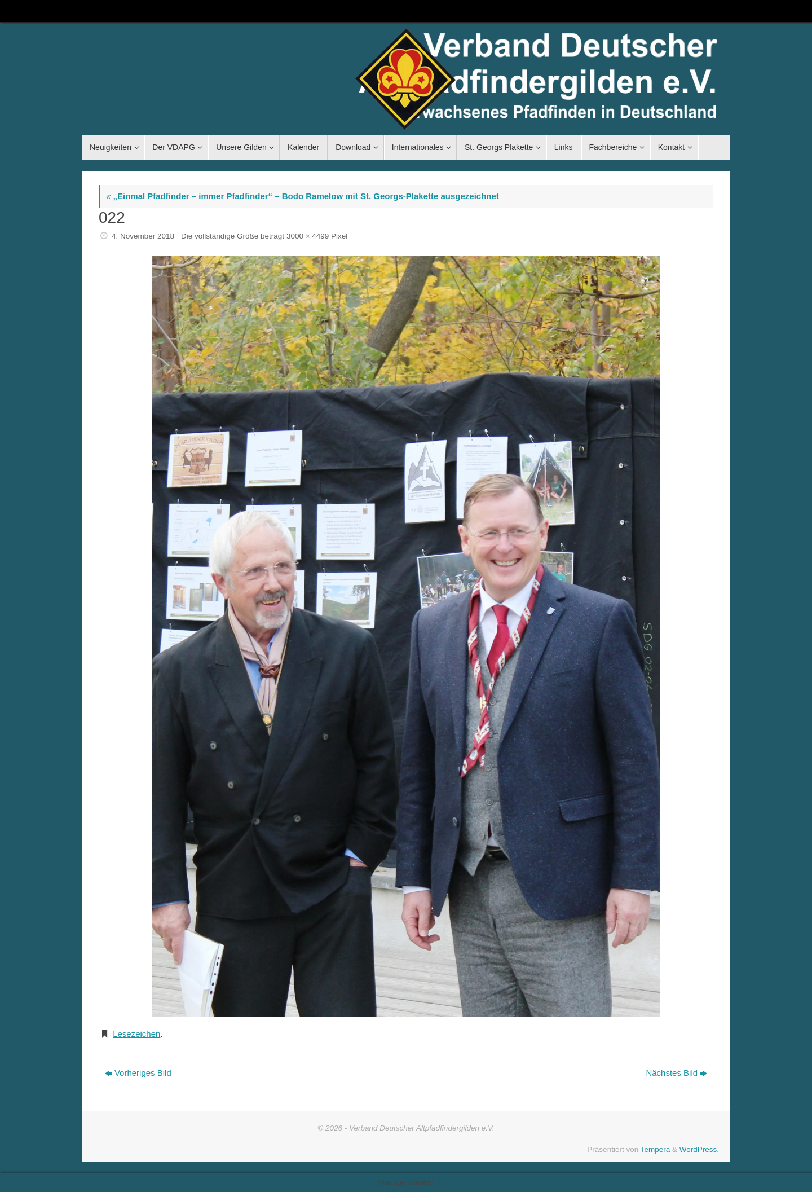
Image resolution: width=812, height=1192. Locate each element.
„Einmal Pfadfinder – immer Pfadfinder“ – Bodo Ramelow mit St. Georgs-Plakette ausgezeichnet (302, 196)
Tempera (655, 1149)
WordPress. (699, 1149)
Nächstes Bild (676, 1072)
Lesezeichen (136, 1034)
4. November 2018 (143, 236)
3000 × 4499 (307, 236)
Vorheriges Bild (138, 1072)
